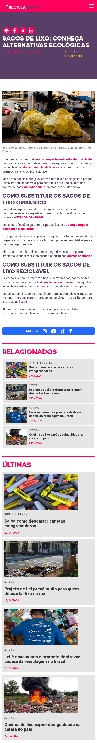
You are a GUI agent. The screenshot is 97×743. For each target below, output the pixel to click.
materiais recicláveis (58, 282)
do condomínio (34, 187)
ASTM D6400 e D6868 (29, 217)
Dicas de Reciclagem (40, 363)
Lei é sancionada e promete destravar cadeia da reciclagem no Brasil (56, 414)
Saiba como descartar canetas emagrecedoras (51, 369)
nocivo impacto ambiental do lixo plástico (65, 159)
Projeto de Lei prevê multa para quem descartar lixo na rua (55, 391)
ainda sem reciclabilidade (37, 167)
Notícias (34, 385)
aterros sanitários (79, 256)
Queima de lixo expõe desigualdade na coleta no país (42, 727)
